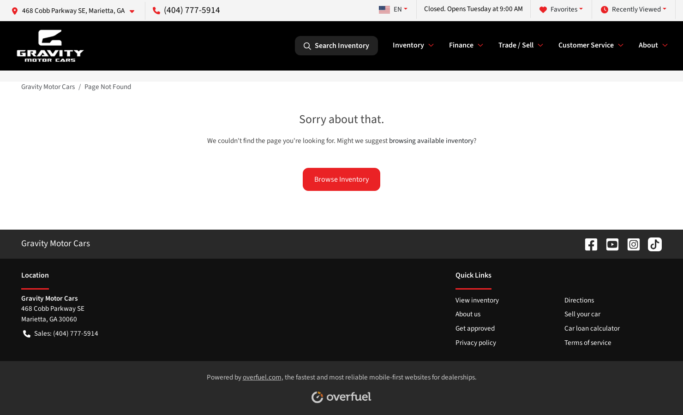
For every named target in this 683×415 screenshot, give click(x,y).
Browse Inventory (341, 179)
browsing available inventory (431, 141)
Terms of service (587, 343)
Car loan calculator (592, 328)
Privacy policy (475, 343)
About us (467, 314)
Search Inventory (336, 45)
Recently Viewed (631, 9)
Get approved (475, 328)
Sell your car (582, 314)
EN (390, 9)
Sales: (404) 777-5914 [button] (60, 333)
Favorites (558, 9)
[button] (76, 11)
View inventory (477, 300)
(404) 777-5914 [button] (186, 10)
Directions (579, 300)
